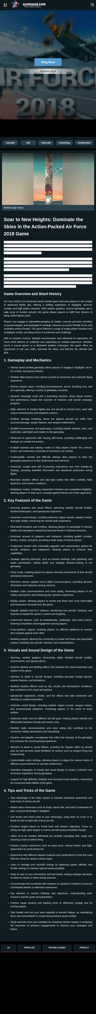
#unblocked (84, 142)
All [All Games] (8, 947)
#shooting (64, 142)
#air (28, 142)
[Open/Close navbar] (5, 5)
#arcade (10, 142)
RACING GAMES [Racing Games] (57, 947)
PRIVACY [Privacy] (84, 947)
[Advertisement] (43, 128)
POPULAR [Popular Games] (29, 947)
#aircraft (46, 142)
